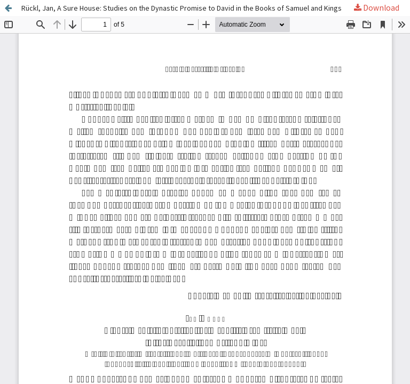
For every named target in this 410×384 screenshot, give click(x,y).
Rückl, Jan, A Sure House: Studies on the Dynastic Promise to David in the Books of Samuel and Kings (181, 8)
